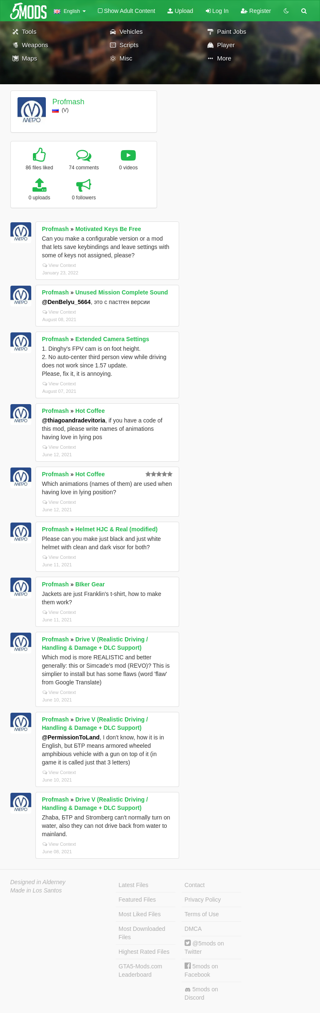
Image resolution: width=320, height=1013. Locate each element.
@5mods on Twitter (204, 947)
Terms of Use (202, 914)
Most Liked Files (140, 914)
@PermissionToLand (71, 737)
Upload (180, 11)
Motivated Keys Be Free (108, 229)
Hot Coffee (90, 410)
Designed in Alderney (38, 882)
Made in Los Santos (36, 890)
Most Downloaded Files (142, 932)
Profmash (68, 102)
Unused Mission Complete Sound (121, 292)
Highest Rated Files (144, 951)
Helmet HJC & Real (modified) (116, 529)
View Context (59, 265)
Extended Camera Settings (112, 339)
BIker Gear (90, 584)
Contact (195, 885)
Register (256, 11)
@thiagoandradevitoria (73, 420)
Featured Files (137, 899)
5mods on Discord (201, 993)
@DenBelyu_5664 (66, 302)
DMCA (193, 928)
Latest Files (134, 885)
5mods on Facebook (201, 970)
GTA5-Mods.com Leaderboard (140, 970)
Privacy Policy (203, 899)
